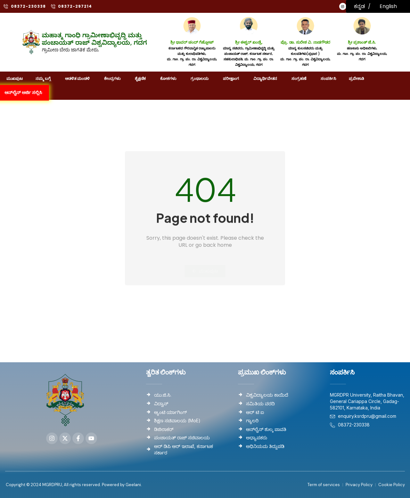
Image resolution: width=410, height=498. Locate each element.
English (388, 6)
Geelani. (133, 484)
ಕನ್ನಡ (359, 6)
